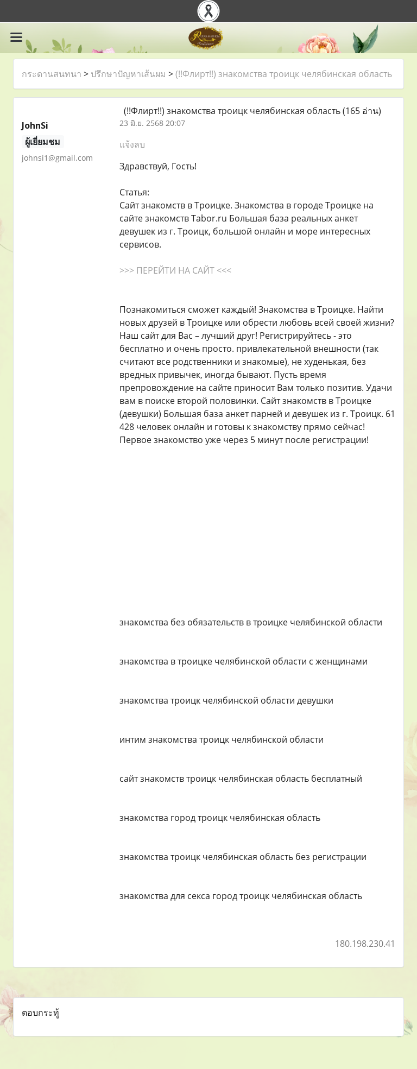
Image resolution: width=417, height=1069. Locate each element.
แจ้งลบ (132, 144)
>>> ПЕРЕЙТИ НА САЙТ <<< (175, 270)
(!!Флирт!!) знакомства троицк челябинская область (283, 74)
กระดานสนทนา (51, 74)
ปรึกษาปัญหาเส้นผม (128, 74)
